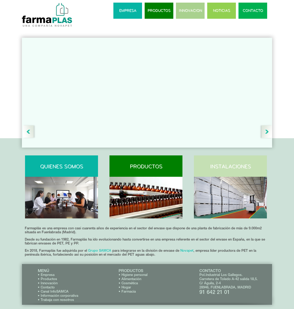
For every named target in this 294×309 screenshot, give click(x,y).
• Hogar (125, 287)
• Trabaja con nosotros (56, 300)
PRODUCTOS (159, 10)
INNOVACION (190, 10)
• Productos (47, 279)
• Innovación (48, 283)
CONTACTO (253, 10)
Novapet (186, 251)
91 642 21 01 (214, 292)
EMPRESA (127, 10)
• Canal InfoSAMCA (53, 291)
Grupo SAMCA (99, 251)
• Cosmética (128, 283)
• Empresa (46, 275)
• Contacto (46, 287)
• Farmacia (127, 291)
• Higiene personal (133, 275)
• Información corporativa (58, 296)
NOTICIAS (221, 10)
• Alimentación (130, 279)
